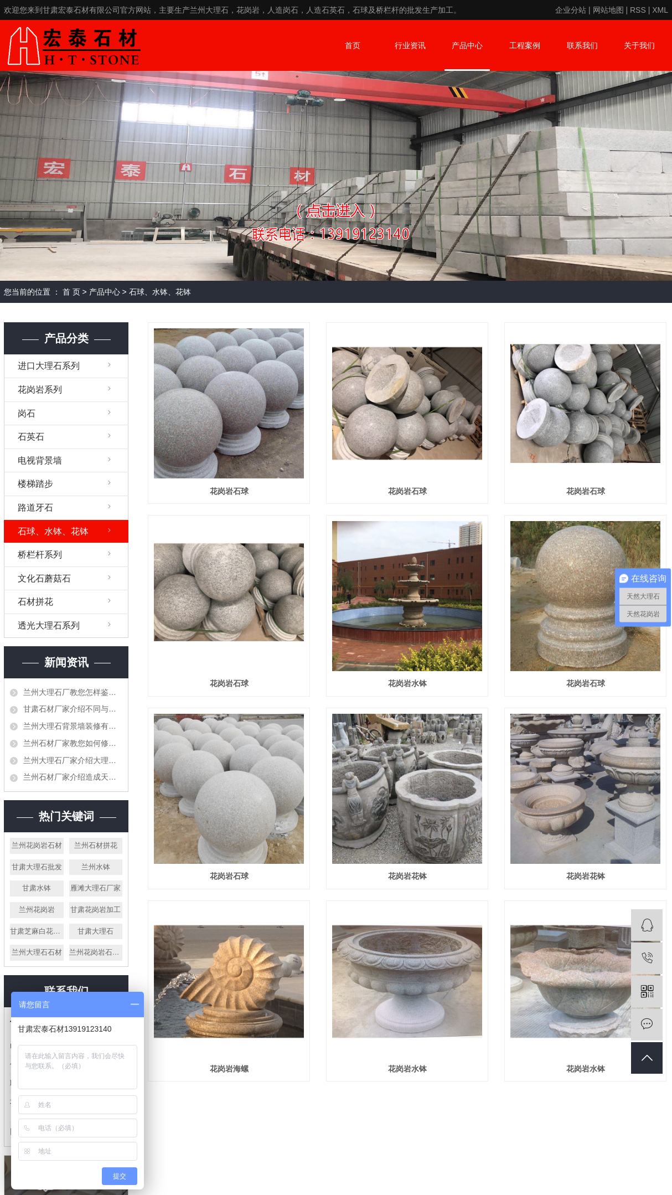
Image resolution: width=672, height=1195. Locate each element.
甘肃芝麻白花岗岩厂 (37, 931)
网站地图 (608, 10)
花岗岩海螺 (229, 1068)
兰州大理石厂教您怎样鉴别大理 (72, 692)
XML (660, 10)
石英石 (31, 436)
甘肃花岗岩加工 (95, 909)
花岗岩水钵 (407, 683)
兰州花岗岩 (37, 909)
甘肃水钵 (36, 888)
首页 (352, 45)
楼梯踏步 (35, 483)
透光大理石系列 (49, 625)
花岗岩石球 (229, 491)
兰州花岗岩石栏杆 (96, 952)
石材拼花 (35, 601)
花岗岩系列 (40, 389)
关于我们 (639, 45)
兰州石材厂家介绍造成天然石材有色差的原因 (72, 776)
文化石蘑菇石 (44, 578)
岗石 (26, 413)
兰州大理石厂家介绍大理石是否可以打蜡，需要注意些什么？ (72, 760)
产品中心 (467, 45)
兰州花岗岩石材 (37, 845)
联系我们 (582, 45)
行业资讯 (410, 45)
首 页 (71, 291)
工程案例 (524, 45)
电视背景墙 (40, 460)
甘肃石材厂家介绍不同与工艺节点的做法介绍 (72, 708)
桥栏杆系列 (40, 554)
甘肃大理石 (95, 931)
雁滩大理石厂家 (95, 888)
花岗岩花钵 (407, 876)
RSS (638, 10)
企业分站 (570, 10)
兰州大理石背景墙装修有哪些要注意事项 (72, 726)
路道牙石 (35, 507)
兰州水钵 (95, 867)
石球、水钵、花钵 (160, 291)
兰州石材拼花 (95, 845)
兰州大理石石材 (37, 952)
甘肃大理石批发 (37, 867)
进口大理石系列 (49, 365)
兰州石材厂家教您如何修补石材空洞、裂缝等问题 (72, 743)
